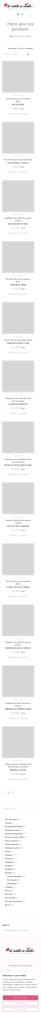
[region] (20, 993)
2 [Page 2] (8, 792)
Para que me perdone (22, 99)
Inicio (12, 36)
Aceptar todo (20, 997)
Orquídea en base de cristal (18, 648)
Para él (7, 160)
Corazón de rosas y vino (18, 343)
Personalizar (20, 1003)
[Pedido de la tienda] (16, 54)
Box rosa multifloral (18, 224)
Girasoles (23, 398)
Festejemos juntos (12, 398)
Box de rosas (18, 104)
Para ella (9, 99)
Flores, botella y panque (18, 587)
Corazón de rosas (18, 285)
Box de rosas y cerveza (18, 163)
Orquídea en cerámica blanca (18, 709)
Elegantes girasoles (18, 404)
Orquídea (9, 642)
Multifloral (9, 218)
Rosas (18, 101)
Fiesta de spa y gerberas (18, 526)
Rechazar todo (20, 1009)
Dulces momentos (11, 764)
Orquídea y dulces (18, 770)
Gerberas (8, 520)
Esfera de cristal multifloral (18, 465)
